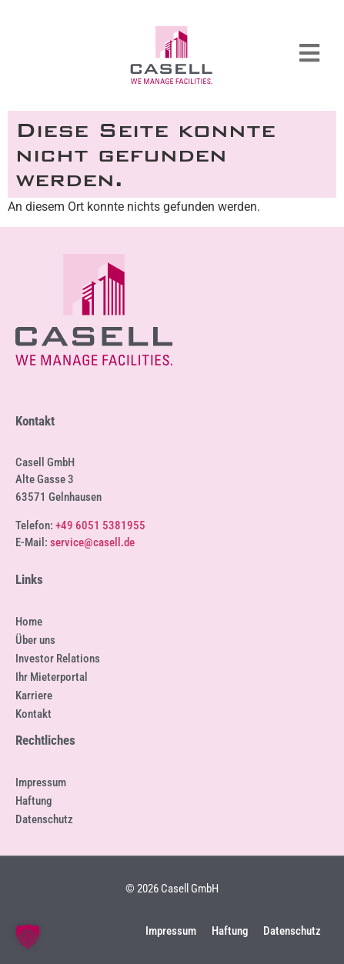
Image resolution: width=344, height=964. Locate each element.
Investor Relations (57, 658)
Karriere (33, 695)
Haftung (33, 801)
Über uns (35, 640)
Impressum (40, 782)
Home (28, 622)
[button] (27, 936)
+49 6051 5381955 (100, 525)
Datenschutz (44, 819)
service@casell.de (92, 542)
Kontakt (33, 714)
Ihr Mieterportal (51, 677)
